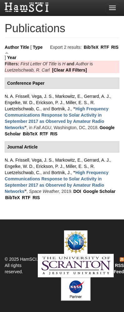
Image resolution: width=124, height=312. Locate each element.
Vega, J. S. (42, 96)
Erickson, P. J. (49, 102)
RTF (105, 47)
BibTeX (91, 47)
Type (38, 47)
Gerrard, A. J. (97, 96)
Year (12, 57)
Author (12, 47)
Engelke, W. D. (19, 102)
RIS (114, 47)
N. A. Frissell (17, 96)
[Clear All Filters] (69, 70)
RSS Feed (119, 265)
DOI (77, 191)
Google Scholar (99, 191)
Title (24, 47)
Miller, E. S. (77, 102)
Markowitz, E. (68, 96)
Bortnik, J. (61, 108)
